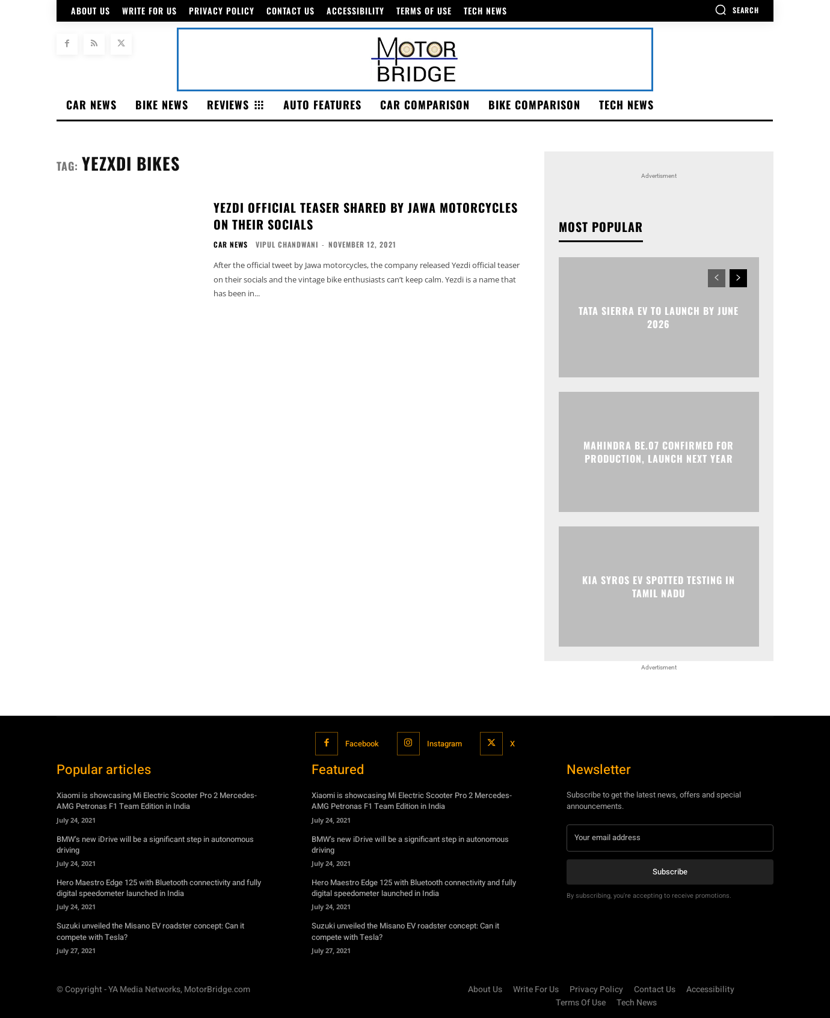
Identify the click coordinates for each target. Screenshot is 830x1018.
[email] (670, 837)
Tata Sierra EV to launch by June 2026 (659, 317)
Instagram (445, 743)
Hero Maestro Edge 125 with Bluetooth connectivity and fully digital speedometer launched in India (159, 888)
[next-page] (738, 278)
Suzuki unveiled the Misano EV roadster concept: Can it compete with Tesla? (150, 931)
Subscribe (670, 871)
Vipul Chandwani (287, 244)
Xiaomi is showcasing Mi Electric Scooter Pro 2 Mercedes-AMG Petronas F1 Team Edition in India (157, 801)
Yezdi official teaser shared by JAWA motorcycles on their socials (366, 215)
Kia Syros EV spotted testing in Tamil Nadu (658, 586)
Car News (231, 244)
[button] (737, 10)
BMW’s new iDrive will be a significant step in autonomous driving (155, 844)
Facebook (361, 743)
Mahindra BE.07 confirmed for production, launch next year (658, 452)
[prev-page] (716, 278)
